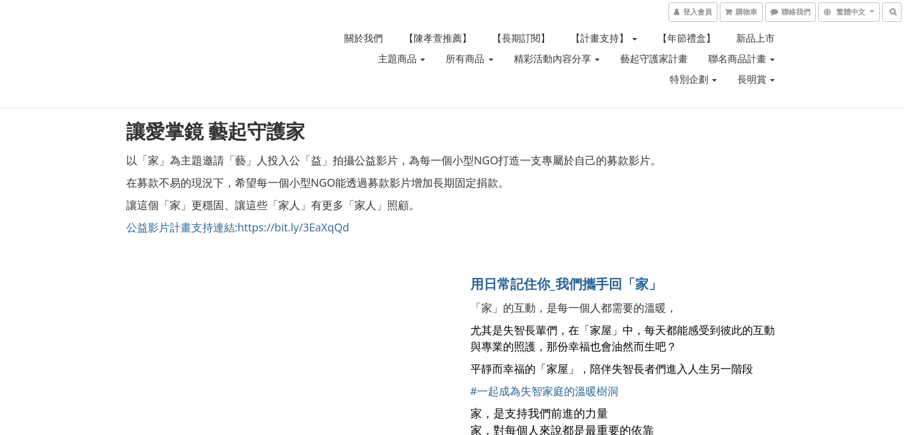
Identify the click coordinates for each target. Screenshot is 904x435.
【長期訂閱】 (521, 38)
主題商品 (401, 58)
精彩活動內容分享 (557, 58)
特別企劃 (693, 79)
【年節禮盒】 (687, 38)
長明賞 (756, 79)
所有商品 (469, 58)
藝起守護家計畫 (654, 58)
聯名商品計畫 (741, 58)
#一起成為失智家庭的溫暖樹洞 (544, 391)
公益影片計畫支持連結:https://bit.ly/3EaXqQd (238, 227)
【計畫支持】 (604, 38)
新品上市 (755, 38)
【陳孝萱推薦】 (438, 38)
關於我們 (363, 38)
